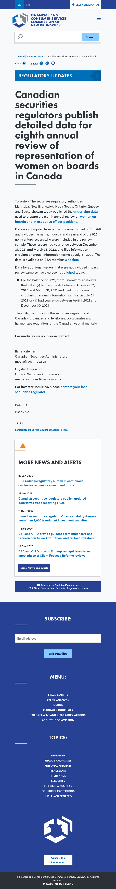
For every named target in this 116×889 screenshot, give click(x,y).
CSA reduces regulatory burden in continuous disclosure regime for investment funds (50, 483)
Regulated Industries (58, 710)
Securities (58, 781)
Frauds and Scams (58, 760)
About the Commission (58, 720)
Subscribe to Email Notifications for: (58, 587)
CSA (65, 430)
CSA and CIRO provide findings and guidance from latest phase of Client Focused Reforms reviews (54, 553)
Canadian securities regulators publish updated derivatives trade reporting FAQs (52, 500)
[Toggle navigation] (99, 20)
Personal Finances (58, 765)
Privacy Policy (52, 883)
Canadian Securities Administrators (37, 430)
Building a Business (58, 786)
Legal (69, 883)
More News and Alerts (34, 568)
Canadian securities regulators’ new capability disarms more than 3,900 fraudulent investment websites (57, 518)
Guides (58, 705)
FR (28, 5)
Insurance (58, 776)
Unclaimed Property (58, 796)
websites (72, 259)
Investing (58, 755)
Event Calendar (58, 700)
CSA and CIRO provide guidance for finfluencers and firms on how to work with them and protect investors (56, 535)
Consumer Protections (58, 791)
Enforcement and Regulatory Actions (58, 715)
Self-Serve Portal (87, 4)
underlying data (85, 211)
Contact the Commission (58, 860)
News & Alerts (35, 56)
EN (19, 5)
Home (21, 56)
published (67, 272)
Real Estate (58, 771)
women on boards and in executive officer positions (55, 219)
